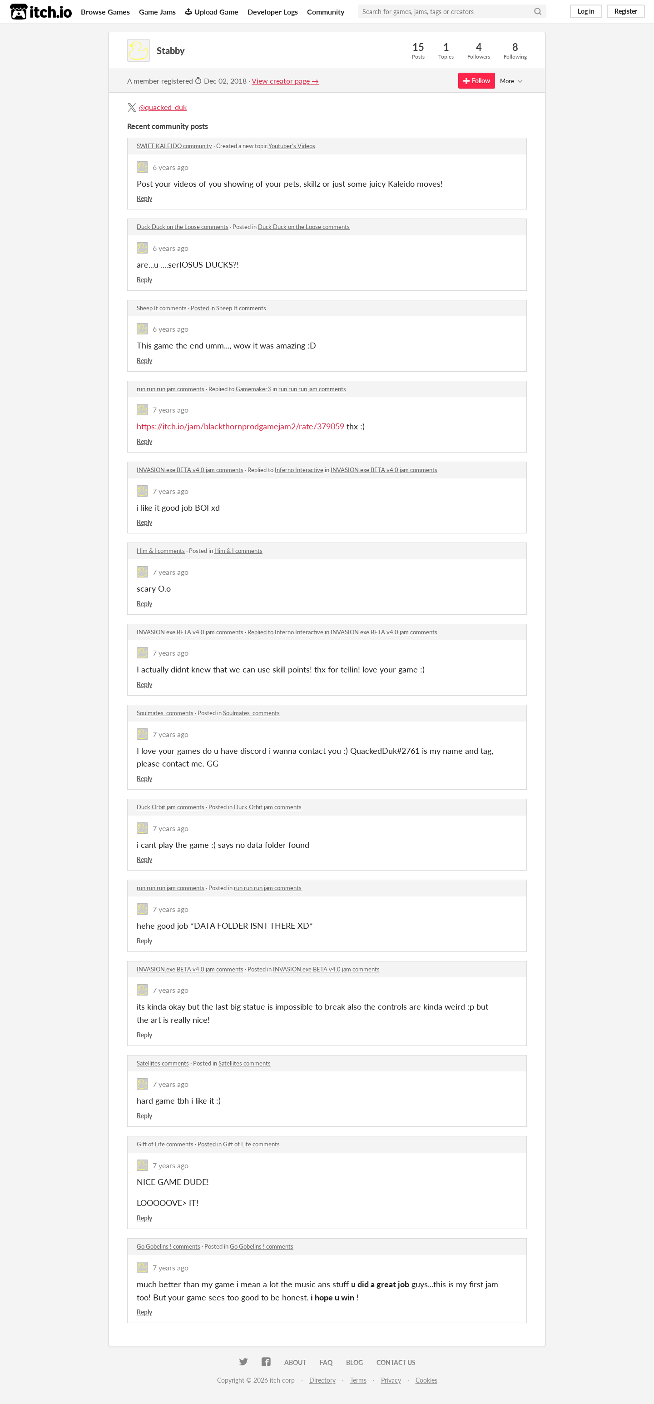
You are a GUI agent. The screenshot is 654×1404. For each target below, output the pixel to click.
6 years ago (170, 167)
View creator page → (285, 80)
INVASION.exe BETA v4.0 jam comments (190, 469)
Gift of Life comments (165, 1144)
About (295, 1362)
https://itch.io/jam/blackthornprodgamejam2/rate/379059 (240, 426)
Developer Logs (273, 11)
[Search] (537, 11)
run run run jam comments (170, 389)
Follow (476, 81)
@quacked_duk (163, 107)
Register (625, 11)
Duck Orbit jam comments (170, 807)
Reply (144, 198)
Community (325, 11)
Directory (322, 1380)
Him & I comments (161, 550)
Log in (586, 11)
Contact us (396, 1362)
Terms (358, 1380)
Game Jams (157, 11)
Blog (354, 1362)
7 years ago (170, 409)
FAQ (326, 1362)
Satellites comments (163, 1063)
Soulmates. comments (165, 713)
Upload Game (211, 11)
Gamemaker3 (253, 389)
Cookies (426, 1380)
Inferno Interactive (299, 469)
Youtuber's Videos (291, 145)
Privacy (391, 1380)
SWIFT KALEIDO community (174, 145)
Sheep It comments (162, 308)
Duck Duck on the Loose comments (182, 226)
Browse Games (105, 11)
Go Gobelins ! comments (168, 1246)
